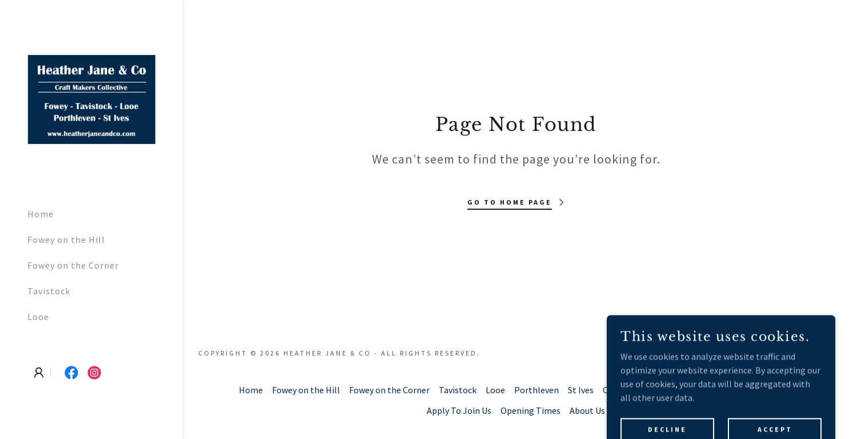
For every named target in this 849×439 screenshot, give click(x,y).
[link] (91, 98)
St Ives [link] (581, 390)
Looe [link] (38, 316)
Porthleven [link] (536, 390)
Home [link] (40, 214)
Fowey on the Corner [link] (73, 265)
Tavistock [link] (48, 291)
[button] (38, 372)
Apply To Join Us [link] (459, 410)
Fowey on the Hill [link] (66, 239)
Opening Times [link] (530, 410)
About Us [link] (587, 410)
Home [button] (251, 390)
